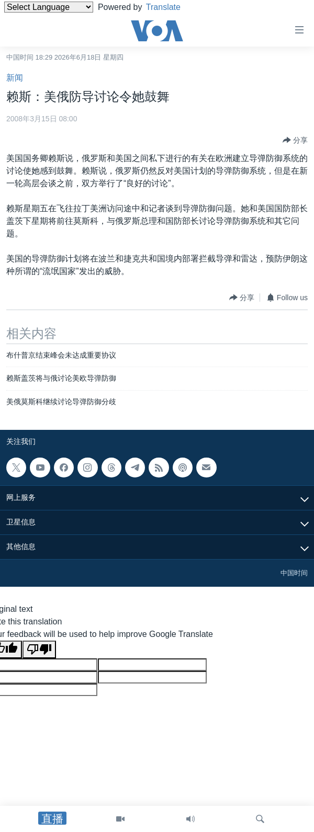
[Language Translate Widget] (48, 7)
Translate (171, 7)
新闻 (14, 77)
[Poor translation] (39, 649)
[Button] (295, 140)
